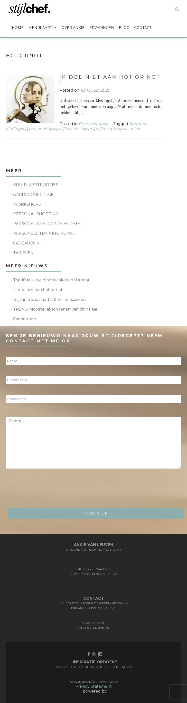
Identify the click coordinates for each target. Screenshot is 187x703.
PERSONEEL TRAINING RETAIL (44, 233)
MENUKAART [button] (42, 28)
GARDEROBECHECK (33, 194)
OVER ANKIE (73, 28)
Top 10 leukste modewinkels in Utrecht (51, 280)
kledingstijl (16, 128)
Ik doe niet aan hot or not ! (110, 79)
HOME (18, 28)
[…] (81, 112)
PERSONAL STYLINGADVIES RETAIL (48, 223)
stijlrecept (105, 128)
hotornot (137, 124)
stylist (122, 128)
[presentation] (43, 489)
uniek (134, 128)
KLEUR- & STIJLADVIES (35, 184)
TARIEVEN (23, 253)
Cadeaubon (24, 319)
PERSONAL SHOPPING (36, 214)
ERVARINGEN (101, 28)
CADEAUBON (26, 243)
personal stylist (43, 128)
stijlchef (86, 128)
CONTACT (142, 28)
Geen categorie (93, 124)
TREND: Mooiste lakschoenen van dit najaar (55, 309)
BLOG (124, 28)
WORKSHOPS (27, 204)
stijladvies (68, 128)
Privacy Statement (93, 686)
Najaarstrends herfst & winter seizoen (49, 299)
